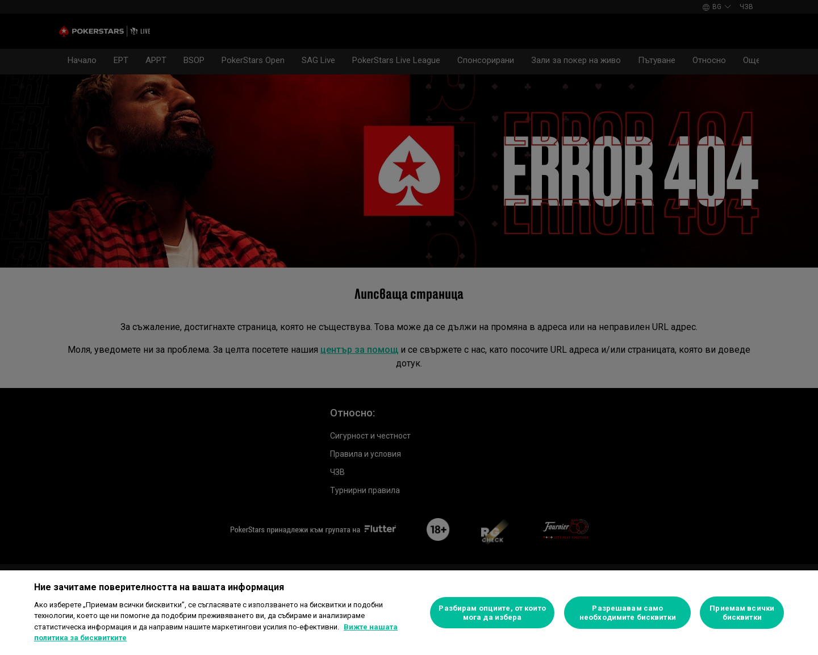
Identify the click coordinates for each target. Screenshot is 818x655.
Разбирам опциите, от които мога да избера (492, 612)
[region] (409, 612)
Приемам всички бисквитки (742, 612)
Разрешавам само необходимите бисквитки (627, 612)
